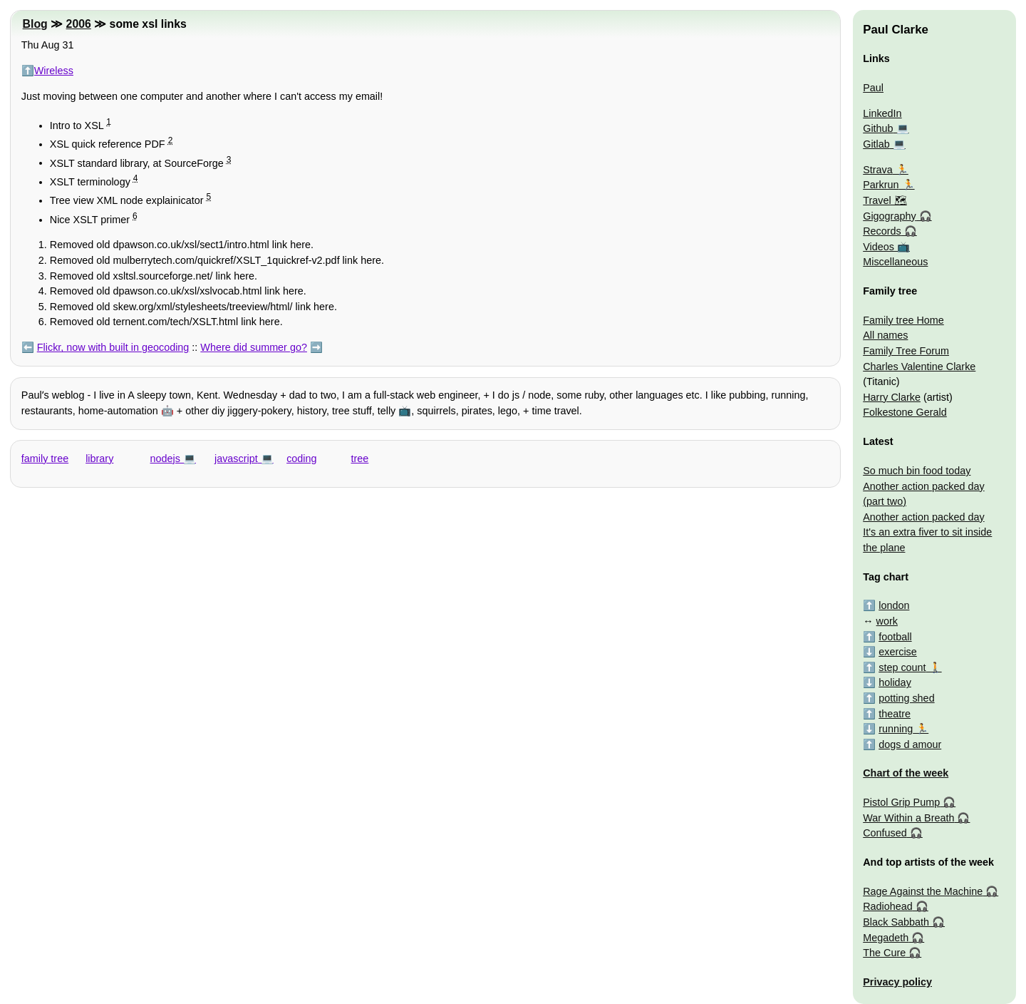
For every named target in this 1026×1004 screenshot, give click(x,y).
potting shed (906, 698)
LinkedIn (882, 113)
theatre (895, 713)
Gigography (889, 216)
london (894, 605)
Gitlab (876, 144)
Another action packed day (923, 517)
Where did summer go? (253, 347)
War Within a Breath (908, 818)
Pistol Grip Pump (901, 802)
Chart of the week (905, 773)
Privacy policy (897, 982)
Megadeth (885, 937)
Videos (878, 246)
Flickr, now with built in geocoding (113, 347)
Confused (885, 833)
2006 (78, 24)
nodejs (165, 458)
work (887, 621)
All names (885, 335)
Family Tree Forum (906, 351)
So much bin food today (916, 470)
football (895, 636)
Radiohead (888, 906)
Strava (878, 169)
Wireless (53, 70)
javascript (236, 458)
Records (882, 231)
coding (301, 458)
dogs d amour (910, 744)
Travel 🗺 (884, 200)
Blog (35, 24)
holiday (895, 682)
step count (902, 667)
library (99, 458)
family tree (44, 458)
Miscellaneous (895, 261)
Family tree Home (903, 320)
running (896, 728)
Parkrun (880, 184)
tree (360, 458)
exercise (898, 651)
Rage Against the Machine (923, 891)
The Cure (884, 952)
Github (878, 128)
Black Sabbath (896, 922)
